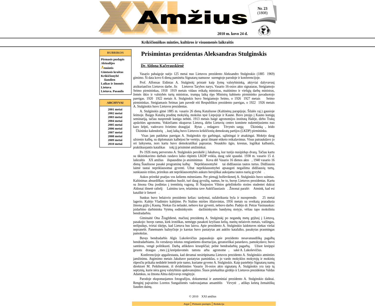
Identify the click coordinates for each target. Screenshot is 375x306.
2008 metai (115, 136)
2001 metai (115, 109)
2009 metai (115, 140)
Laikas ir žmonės (112, 83)
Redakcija (219, 303)
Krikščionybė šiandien (110, 77)
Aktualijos (108, 63)
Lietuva (106, 87)
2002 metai (115, 113)
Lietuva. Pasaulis (112, 91)
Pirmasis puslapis (112, 59)
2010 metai (115, 144)
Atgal (186, 303)
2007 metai (115, 132)
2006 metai (115, 128)
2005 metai (115, 124)
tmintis (107, 68)
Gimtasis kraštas (112, 72)
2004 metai (115, 121)
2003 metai (115, 117)
